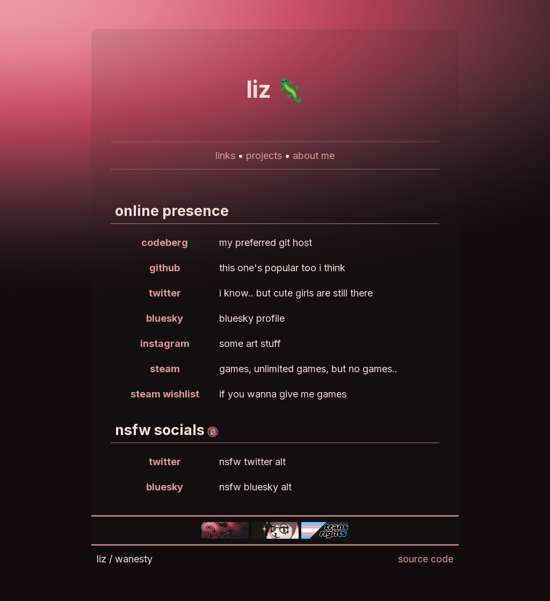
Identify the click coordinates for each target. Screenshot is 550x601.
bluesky (164, 318)
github (164, 267)
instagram (165, 343)
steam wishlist (165, 394)
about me (314, 155)
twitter (165, 293)
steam (165, 368)
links (225, 155)
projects (264, 155)
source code (425, 558)
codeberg (164, 242)
